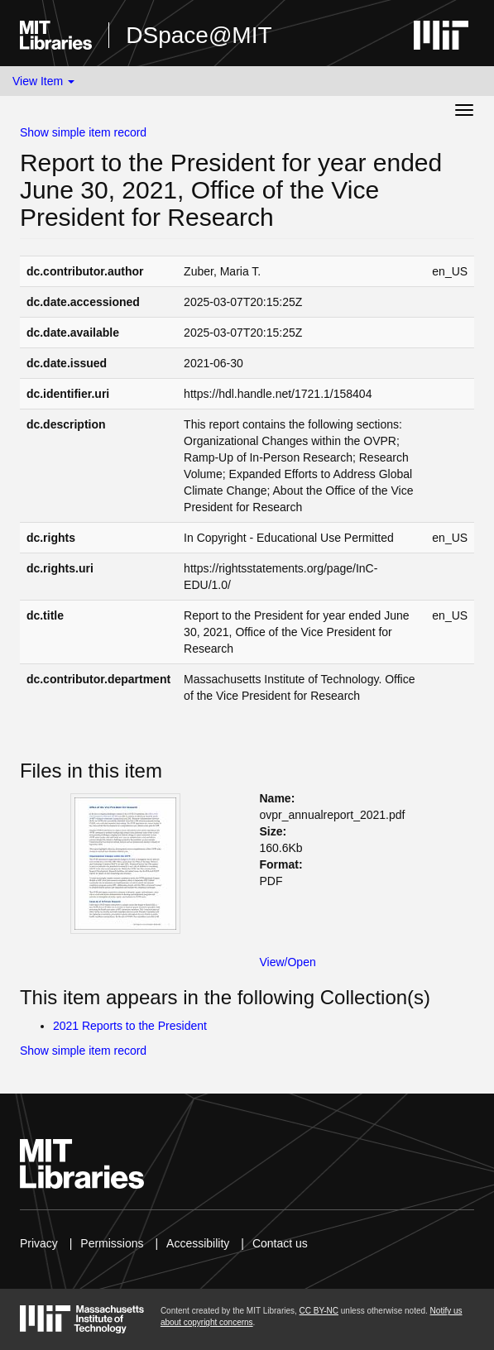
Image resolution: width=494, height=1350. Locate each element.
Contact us (280, 1243)
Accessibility (197, 1243)
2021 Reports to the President (130, 1025)
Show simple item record (83, 132)
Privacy (39, 1243)
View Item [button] (43, 81)
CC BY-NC (319, 1310)
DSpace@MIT (198, 35)
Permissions (111, 1243)
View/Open (288, 962)
